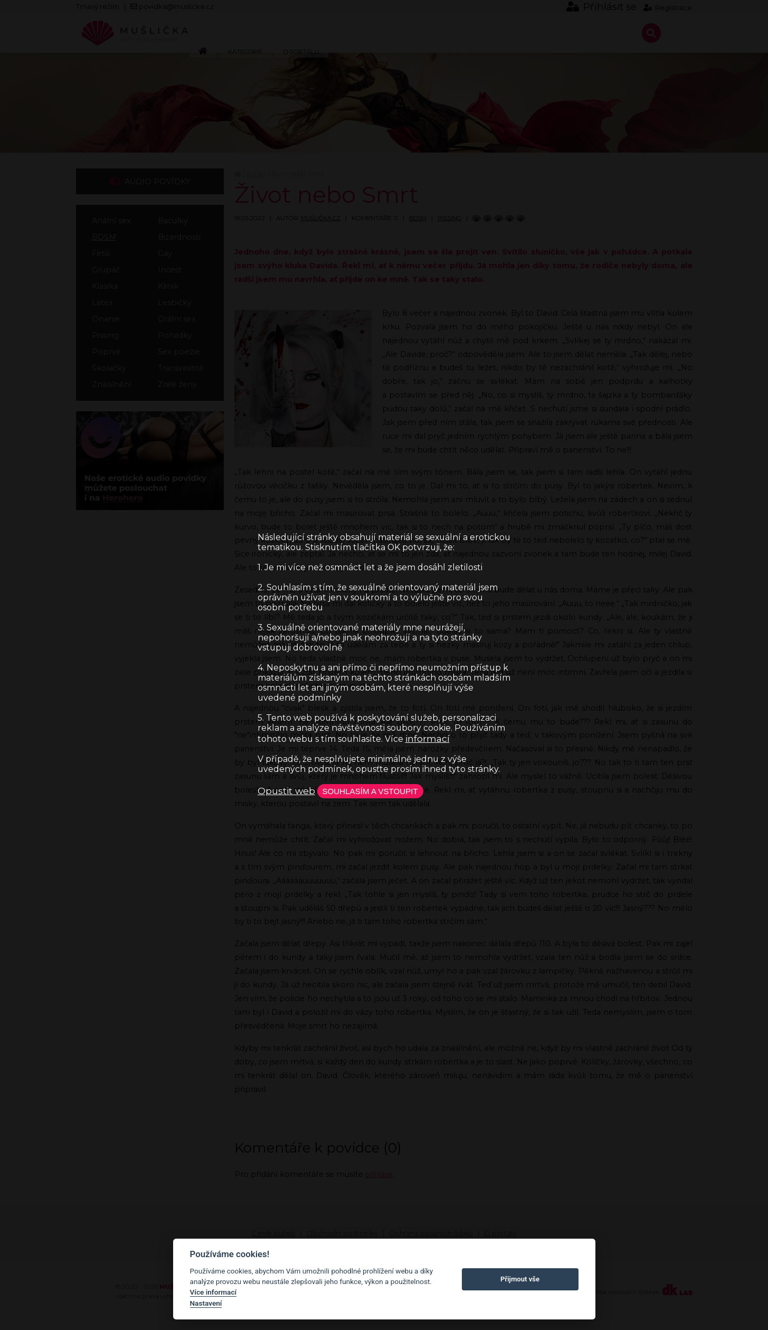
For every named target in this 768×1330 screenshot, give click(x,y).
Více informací (213, 1292)
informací (427, 737)
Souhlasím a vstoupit (378, 791)
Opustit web (286, 790)
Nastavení (206, 1303)
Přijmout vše (519, 1279)
